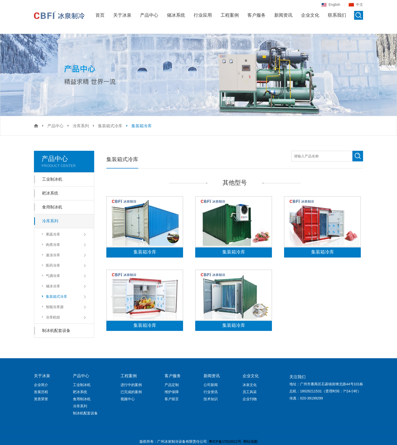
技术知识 (211, 399)
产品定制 (172, 385)
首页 (100, 15)
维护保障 (172, 392)
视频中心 (128, 399)
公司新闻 (211, 385)
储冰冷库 (50, 286)
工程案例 (230, 15)
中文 (356, 5)
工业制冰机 (52, 179)
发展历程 (41, 392)
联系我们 (337, 15)
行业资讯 (211, 392)
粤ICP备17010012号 (225, 441)
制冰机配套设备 (56, 330)
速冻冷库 (50, 255)
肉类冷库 (50, 244)
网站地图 (250, 441)
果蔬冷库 (50, 234)
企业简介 (41, 385)
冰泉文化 (250, 385)
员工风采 (250, 392)
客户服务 (256, 15)
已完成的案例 (131, 392)
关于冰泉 (122, 15)
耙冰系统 (50, 193)
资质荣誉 (41, 399)
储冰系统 (176, 15)
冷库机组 (50, 317)
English (331, 5)
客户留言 (172, 399)
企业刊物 (250, 399)
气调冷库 (50, 275)
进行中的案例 (131, 385)
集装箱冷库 (141, 126)
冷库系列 (81, 126)
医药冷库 (50, 265)
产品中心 (149, 15)
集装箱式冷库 (110, 126)
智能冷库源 (52, 307)
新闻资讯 (283, 15)
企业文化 (310, 15)
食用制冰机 (52, 207)
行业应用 (203, 15)
